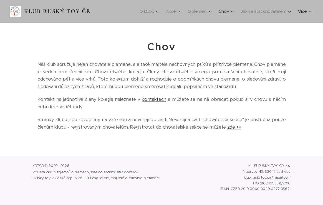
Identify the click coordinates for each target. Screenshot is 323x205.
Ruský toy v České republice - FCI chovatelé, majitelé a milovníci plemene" (97, 178)
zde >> (234, 127)
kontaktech (154, 99)
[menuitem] (147, 11)
